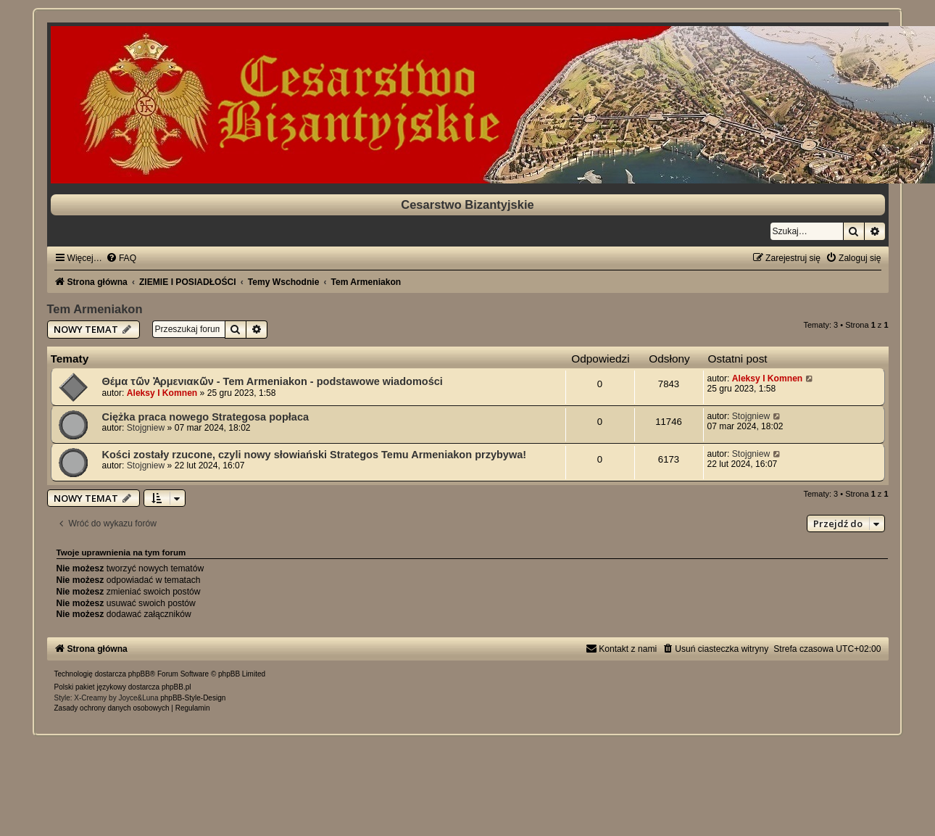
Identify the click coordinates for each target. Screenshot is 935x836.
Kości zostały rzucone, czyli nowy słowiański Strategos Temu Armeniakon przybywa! (314, 454)
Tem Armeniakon (95, 308)
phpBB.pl (176, 687)
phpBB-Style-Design (192, 698)
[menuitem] (121, 258)
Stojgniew (146, 428)
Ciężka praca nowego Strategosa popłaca (205, 417)
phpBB (139, 674)
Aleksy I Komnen (162, 393)
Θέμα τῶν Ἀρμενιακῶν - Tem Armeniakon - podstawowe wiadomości (272, 381)
